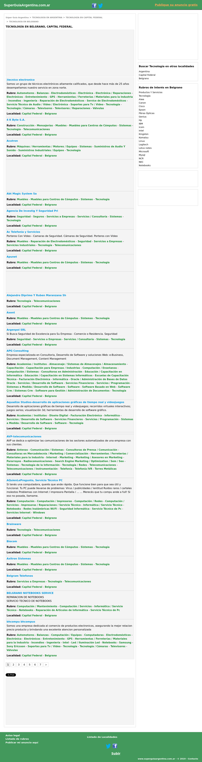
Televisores (44, 108)
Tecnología (113, 104)
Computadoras (94, 635)
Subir (115, 753)
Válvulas (98, 108)
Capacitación (15, 368)
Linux (142, 141)
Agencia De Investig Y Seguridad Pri (32, 210)
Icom (141, 127)
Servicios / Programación (113, 383)
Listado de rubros (17, 738)
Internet (51, 457)
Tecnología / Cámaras (21, 108)
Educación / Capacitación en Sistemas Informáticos (58, 375)
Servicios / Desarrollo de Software (40, 383)
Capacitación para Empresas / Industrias (53, 368)
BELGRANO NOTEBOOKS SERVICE (30, 593)
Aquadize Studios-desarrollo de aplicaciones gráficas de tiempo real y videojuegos (65, 402)
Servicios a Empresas (61, 216)
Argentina (144, 71)
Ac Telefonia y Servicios (23, 231)
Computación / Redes (88, 501)
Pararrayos (14, 461)
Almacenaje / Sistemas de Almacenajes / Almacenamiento (87, 364)
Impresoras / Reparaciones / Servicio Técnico (51, 505)
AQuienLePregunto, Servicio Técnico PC (34, 480)
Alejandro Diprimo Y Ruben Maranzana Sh (36, 295)
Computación (26, 501)
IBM (141, 123)
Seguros (38, 216)
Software (74, 387)
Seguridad (24, 216)
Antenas (22, 449)
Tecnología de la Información (40, 465)
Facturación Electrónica (34, 379)
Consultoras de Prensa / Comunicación (91, 449)
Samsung (125, 642)
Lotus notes (145, 148)
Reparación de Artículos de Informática (62, 610)
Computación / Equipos (66, 635)
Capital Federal (32, 113)
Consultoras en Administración (61, 371)
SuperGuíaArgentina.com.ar (27, 5)
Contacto (193, 759)
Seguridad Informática (74, 508)
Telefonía (66, 468)
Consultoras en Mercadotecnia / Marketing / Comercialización (47, 453)
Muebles (61, 125)
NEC (141, 162)
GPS (52, 97)
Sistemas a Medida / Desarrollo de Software (36, 387)
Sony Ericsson (16, 646)
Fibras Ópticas (146, 113)
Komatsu (144, 137)
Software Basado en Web (99, 387)
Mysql (142, 155)
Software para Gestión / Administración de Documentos (72, 390)
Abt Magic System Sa (22, 193)
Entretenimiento (36, 97)
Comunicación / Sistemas (47, 449)
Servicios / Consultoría (92, 216)
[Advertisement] (32, 53)
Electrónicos (15, 97)
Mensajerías (45, 125)
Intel (66, 642)
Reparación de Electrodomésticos (62, 100)
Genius (142, 116)
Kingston (144, 134)
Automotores (25, 93)
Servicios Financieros (80, 383)
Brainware (14, 524)
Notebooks (14, 508)
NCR (141, 158)
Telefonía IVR (83, 468)
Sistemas (125, 125)
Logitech (143, 144)
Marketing (66, 457)
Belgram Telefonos (20, 575)
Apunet (12, 256)
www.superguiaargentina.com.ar (156, 759)
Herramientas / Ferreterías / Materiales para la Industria (95, 97)
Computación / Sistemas (23, 371)
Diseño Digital (58, 415)
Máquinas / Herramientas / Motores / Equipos (47, 146)
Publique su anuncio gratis (176, 4)
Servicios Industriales (21, 245)
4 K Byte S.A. (16, 119)
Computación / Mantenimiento (37, 606)
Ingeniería (30, 100)
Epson (142, 109)
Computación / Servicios (76, 606)
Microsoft (144, 151)
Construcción (25, 125)
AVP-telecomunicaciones (24, 436)
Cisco (142, 106)
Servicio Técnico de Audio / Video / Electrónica (37, 104)
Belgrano (51, 113)
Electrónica (85, 93)
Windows (39, 512)
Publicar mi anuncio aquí (22, 742)
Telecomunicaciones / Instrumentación (32, 468)
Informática (60, 379)
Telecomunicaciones (36, 129)
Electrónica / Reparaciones (113, 93)
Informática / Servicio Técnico (102, 505)
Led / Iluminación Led (85, 642)
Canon (142, 103)
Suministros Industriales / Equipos (41, 150)
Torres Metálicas (105, 468)
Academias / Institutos (32, 364)
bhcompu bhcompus (21, 621)
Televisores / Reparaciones (72, 108)
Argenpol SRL (16, 329)
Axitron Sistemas (19, 558)
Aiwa (141, 99)
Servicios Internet (18, 512)
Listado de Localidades (102, 737)
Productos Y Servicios (150, 92)
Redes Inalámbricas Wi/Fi (40, 508)
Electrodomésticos (63, 93)
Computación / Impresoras (54, 501)
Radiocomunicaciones (38, 461)
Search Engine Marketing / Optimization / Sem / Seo (89, 461)
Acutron (12, 140)
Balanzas (43, 93)
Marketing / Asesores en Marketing (99, 457)
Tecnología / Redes (74, 465)
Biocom (12, 541)
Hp (140, 120)
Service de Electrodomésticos (106, 100)
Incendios (14, 100)
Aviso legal (13, 735)
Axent (11, 312)
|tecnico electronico (21, 79)
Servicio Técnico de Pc (106, 508)
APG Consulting (18, 350)
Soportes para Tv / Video (87, 104)
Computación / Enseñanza (100, 368)
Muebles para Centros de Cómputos (93, 125)
